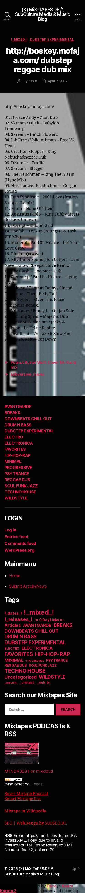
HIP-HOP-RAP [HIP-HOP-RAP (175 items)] (52, 654)
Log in (10, 529)
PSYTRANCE (17, 473)
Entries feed (16, 536)
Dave (51, 886)
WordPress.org (19, 550)
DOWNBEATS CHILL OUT (28, 418)
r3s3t (32, 81)
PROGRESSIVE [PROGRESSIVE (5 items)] (35, 660)
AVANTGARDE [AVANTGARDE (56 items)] (37, 625)
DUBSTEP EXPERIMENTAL (52, 39)
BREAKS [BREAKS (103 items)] (63, 625)
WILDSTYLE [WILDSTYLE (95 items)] (52, 677)
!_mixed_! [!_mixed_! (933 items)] (39, 612)
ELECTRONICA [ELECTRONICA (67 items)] (37, 648)
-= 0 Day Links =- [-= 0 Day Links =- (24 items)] (49, 620)
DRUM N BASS (18, 424)
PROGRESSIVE (18, 467)
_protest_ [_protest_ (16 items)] (27, 682)
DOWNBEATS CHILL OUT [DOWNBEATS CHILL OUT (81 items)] (31, 631)
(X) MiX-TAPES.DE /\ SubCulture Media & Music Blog (42, 14)
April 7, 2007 (58, 81)
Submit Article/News (28, 586)
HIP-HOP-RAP (17, 455)
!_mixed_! (19, 39)
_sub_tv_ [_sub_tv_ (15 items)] (44, 682)
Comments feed (20, 543)
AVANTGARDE (18, 406)
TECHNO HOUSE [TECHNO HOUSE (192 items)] (25, 671)
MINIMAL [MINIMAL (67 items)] (14, 660)
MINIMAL (13, 461)
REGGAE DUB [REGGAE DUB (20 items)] (16, 665)
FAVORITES (15, 449)
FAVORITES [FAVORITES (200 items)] (19, 654)
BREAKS (12, 412)
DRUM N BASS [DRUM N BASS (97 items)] (21, 636)
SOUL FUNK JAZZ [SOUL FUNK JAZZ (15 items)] (42, 665)
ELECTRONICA (19, 443)
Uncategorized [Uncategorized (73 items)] (21, 677)
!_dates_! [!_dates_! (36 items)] (13, 613)
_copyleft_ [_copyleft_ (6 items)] (11, 682)
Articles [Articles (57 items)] (13, 625)
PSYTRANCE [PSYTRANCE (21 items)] (57, 660)
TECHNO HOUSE (20, 492)
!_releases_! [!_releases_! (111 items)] (18, 619)
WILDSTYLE (16, 498)
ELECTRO (14, 437)
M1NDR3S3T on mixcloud (29, 758)
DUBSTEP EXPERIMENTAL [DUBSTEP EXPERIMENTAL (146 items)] (35, 642)
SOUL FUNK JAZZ (21, 485)
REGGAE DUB (17, 479)
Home (14, 575)
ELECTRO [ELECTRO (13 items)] (12, 648)
